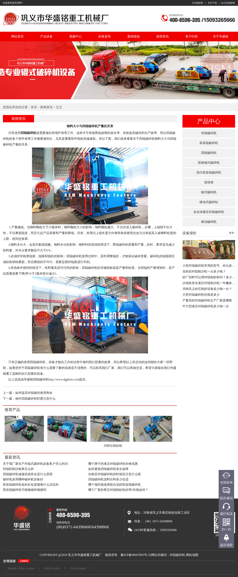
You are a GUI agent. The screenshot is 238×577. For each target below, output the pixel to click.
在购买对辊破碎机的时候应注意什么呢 (114, 474)
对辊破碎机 (209, 133)
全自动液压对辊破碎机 (208, 212)
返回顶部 (226, 545)
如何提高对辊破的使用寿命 (33, 392)
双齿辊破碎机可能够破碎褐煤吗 (24, 489)
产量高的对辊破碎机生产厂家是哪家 (207, 300)
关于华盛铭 (220, 36)
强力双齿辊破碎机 (208, 172)
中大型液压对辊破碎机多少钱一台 (205, 306)
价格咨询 (104, 36)
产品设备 (46, 36)
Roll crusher (52, 568)
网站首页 (17, 36)
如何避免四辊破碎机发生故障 (108, 469)
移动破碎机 (209, 221)
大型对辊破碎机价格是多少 (201, 294)
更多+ (232, 232)
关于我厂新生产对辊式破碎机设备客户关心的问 (35, 463)
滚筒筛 (208, 182)
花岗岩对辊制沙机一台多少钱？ (204, 271)
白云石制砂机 (228, 3)
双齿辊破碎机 (208, 143)
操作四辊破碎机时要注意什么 (35, 398)
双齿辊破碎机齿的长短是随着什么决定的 (31, 484)
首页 (34, 107)
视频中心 (75, 36)
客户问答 (191, 36)
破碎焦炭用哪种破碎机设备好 (23, 479)
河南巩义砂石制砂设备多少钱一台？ (207, 288)
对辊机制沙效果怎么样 (18, 469)
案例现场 (133, 36)
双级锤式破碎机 (209, 162)
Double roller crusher (21, 568)
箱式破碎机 (209, 192)
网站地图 (192, 555)
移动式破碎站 (208, 202)
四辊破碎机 (209, 152)
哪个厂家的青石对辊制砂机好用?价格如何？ (118, 489)
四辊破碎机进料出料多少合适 (108, 479)
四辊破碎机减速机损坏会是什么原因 (27, 474)
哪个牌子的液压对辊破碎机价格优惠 (113, 463)
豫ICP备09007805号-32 (136, 555)
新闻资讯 (162, 36)
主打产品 (212, 3)
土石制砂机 (197, 3)
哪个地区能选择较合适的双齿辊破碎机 (114, 484)
